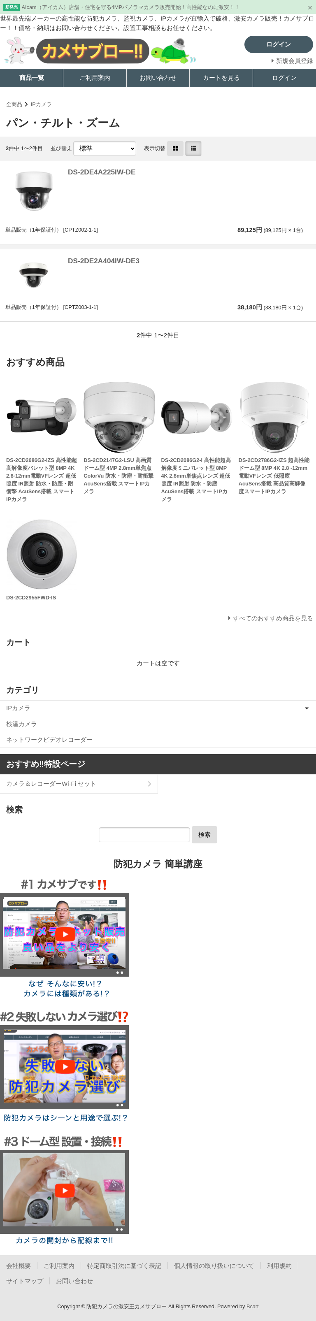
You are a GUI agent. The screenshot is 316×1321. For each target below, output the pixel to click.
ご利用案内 (94, 77)
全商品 (14, 104)
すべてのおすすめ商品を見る (273, 618)
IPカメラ (41, 104)
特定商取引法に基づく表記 (124, 1265)
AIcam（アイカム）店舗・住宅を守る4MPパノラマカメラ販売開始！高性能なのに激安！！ (131, 7)
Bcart (252, 1306)
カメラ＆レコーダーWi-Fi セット (51, 783)
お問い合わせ (158, 77)
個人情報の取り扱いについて (214, 1265)
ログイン (284, 77)
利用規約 (279, 1265)
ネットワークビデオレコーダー (49, 739)
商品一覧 (31, 77)
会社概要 (18, 1265)
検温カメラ (21, 723)
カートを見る (221, 77)
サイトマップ (24, 1280)
